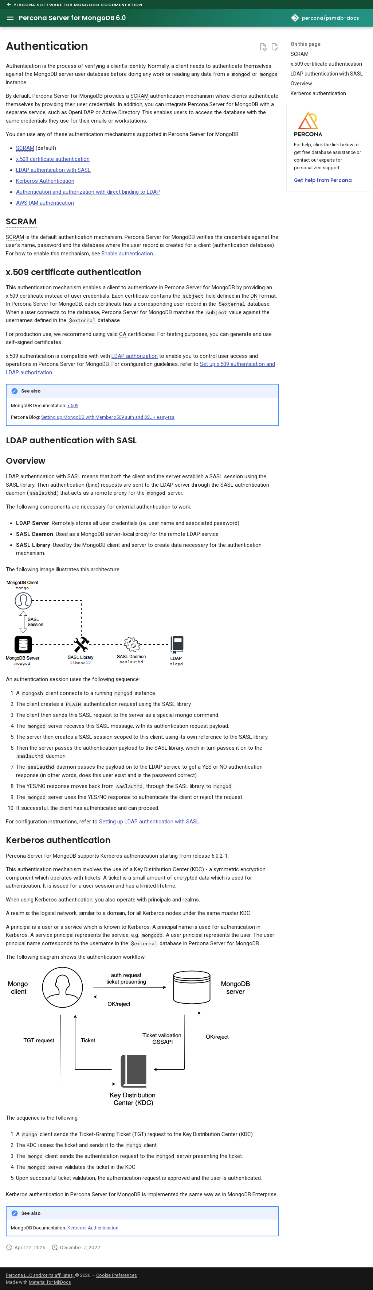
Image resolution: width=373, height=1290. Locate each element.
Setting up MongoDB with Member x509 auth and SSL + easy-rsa (107, 417)
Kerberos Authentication (45, 181)
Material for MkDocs (50, 1282)
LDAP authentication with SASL (53, 170)
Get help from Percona (323, 180)
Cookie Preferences (116, 1275)
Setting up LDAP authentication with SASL (149, 821)
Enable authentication (127, 253)
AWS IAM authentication (45, 203)
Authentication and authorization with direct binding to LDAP (88, 192)
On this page (306, 44)
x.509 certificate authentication (53, 159)
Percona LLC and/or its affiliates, (40, 1275)
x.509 (72, 405)
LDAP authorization (134, 356)
